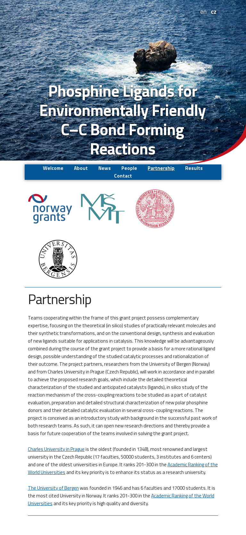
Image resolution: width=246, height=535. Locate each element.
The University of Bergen (53, 488)
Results (194, 168)
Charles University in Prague (56, 449)
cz (214, 11)
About (81, 168)
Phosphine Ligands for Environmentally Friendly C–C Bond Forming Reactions (122, 119)
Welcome (53, 168)
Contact (123, 176)
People (129, 168)
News (104, 168)
